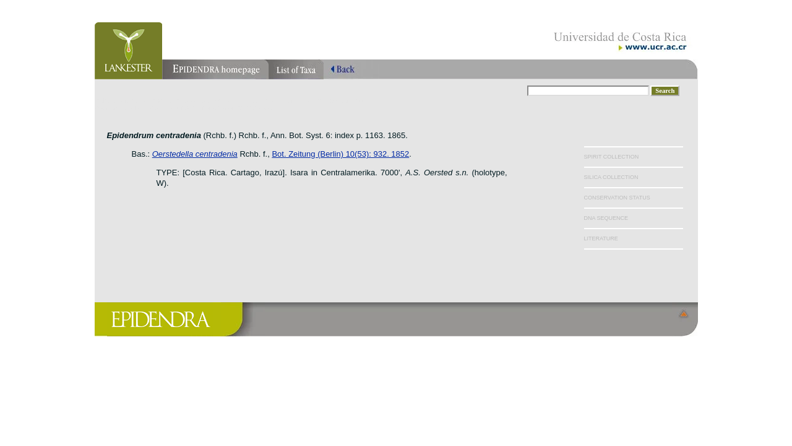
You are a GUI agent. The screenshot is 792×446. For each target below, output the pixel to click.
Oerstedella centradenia (195, 154)
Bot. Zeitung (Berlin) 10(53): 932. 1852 (340, 154)
